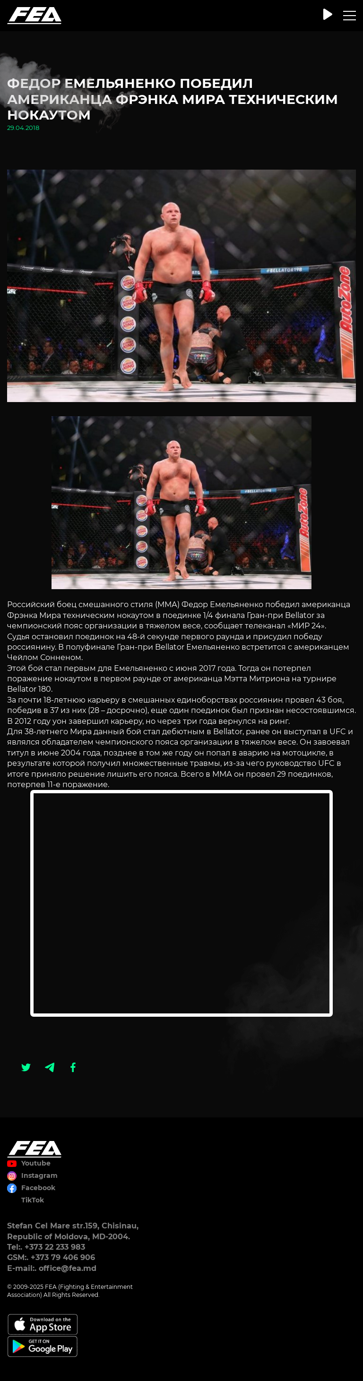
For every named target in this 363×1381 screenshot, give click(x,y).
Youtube (36, 1163)
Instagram (39, 1175)
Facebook (38, 1188)
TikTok (32, 1200)
